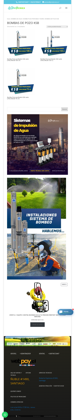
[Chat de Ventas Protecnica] (65, 312)
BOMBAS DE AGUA (16, 19)
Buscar (64, 109)
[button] (5, 415)
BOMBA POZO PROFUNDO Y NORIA (33, 19)
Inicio (8, 19)
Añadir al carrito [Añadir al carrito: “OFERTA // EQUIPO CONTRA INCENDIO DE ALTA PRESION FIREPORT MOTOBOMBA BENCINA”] (37, 324)
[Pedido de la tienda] (57, 26)
